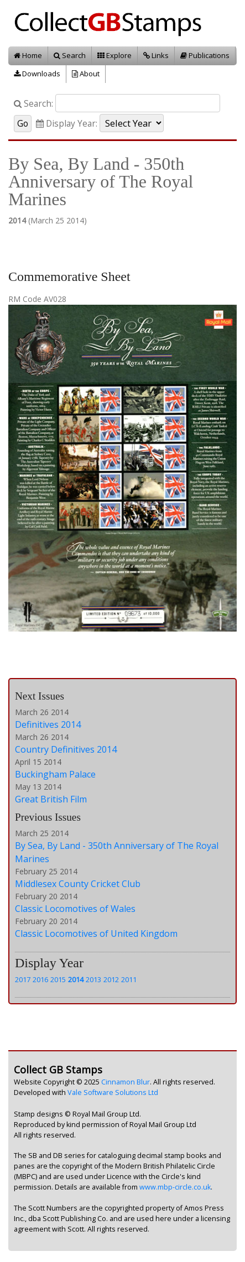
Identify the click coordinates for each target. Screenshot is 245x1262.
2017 (22, 979)
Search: (33, 103)
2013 (93, 979)
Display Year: (66, 123)
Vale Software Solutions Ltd (112, 1092)
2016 (40, 979)
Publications (205, 55)
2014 (76, 979)
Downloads (37, 74)
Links (156, 55)
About (86, 74)
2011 (129, 979)
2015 (58, 979)
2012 (111, 979)
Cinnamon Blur (125, 1082)
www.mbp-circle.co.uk (175, 1187)
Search (70, 55)
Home (28, 55)
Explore (114, 55)
